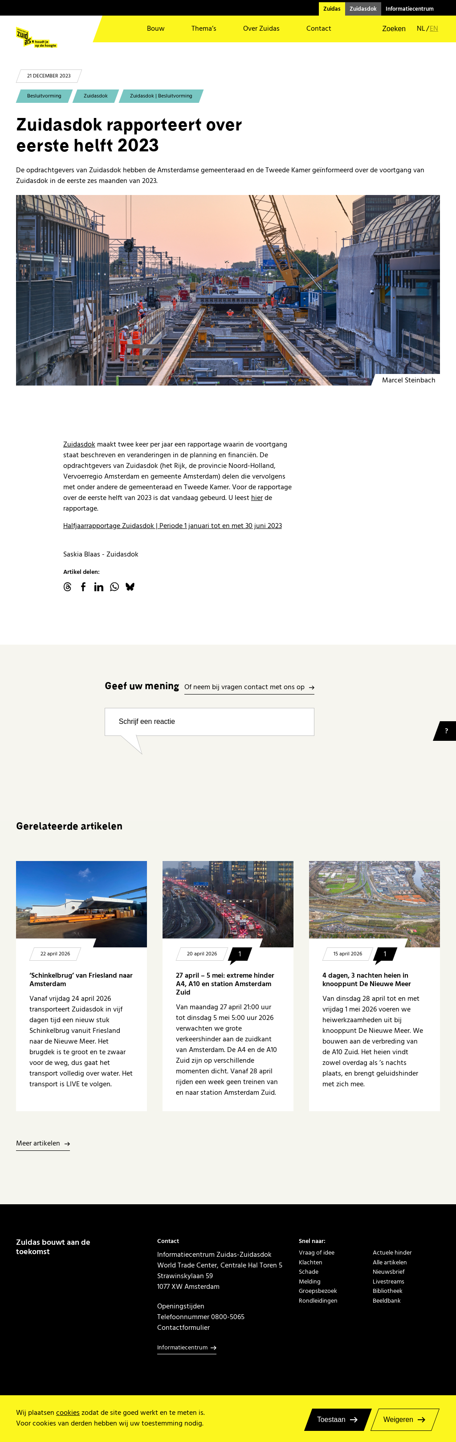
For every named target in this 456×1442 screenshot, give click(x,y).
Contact (318, 28)
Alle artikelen (390, 1262)
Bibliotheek (388, 1291)
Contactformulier (183, 1327)
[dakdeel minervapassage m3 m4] (228, 290)
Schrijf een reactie (147, 721)
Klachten (310, 1262)
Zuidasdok (363, 9)
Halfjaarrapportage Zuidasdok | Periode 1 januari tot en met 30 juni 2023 (172, 526)
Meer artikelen (38, 1144)
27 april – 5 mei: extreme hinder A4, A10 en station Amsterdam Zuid (225, 984)
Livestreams (388, 1281)
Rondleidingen (318, 1300)
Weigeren (398, 1419)
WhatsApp (114, 586)
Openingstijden (180, 1306)
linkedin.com (98, 586)
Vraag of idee (316, 1252)
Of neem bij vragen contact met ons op (244, 687)
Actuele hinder (392, 1252)
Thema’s (203, 28)
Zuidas (332, 9)
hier (257, 498)
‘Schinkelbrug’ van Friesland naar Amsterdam (81, 980)
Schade (308, 1271)
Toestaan (331, 1419)
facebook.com (83, 586)
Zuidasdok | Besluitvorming (161, 96)
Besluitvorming (44, 96)
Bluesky (130, 586)
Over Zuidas (261, 28)
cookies (68, 1413)
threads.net (67, 586)
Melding (310, 1281)
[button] (388, 29)
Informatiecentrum (410, 9)
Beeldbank (387, 1300)
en (434, 29)
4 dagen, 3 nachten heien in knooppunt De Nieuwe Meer (366, 980)
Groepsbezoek (318, 1291)
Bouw (156, 28)
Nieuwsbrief (389, 1271)
